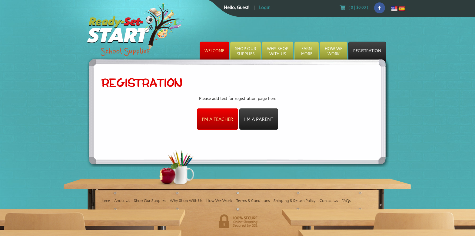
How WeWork (333, 51)
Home (105, 200)
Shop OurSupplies (245, 51)
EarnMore (306, 51)
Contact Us (329, 200)
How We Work (219, 200)
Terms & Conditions (253, 200)
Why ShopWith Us (277, 51)
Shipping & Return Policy (295, 200)
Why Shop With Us (186, 200)
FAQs (346, 200)
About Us (122, 200)
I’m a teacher (217, 119)
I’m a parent (258, 119)
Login (264, 7)
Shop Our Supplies (150, 200)
